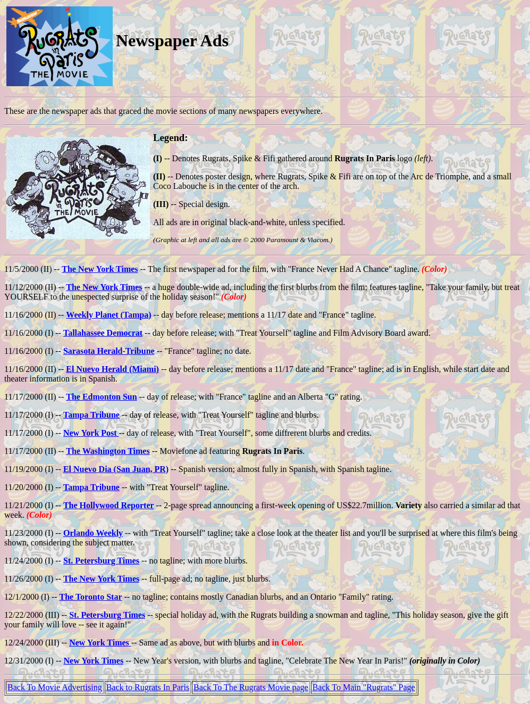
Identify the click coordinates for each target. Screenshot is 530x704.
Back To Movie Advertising (54, 687)
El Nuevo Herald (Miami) (112, 369)
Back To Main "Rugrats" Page (364, 687)
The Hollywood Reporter (108, 505)
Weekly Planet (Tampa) (108, 314)
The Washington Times (107, 450)
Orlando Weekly (93, 532)
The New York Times (100, 269)
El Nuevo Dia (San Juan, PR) (116, 469)
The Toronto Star (91, 596)
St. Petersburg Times (101, 560)
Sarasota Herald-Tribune (109, 350)
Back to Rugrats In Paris (147, 687)
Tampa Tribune (91, 414)
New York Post (91, 432)
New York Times (100, 642)
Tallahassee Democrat (102, 332)
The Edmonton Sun (101, 396)
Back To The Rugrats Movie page (251, 687)
